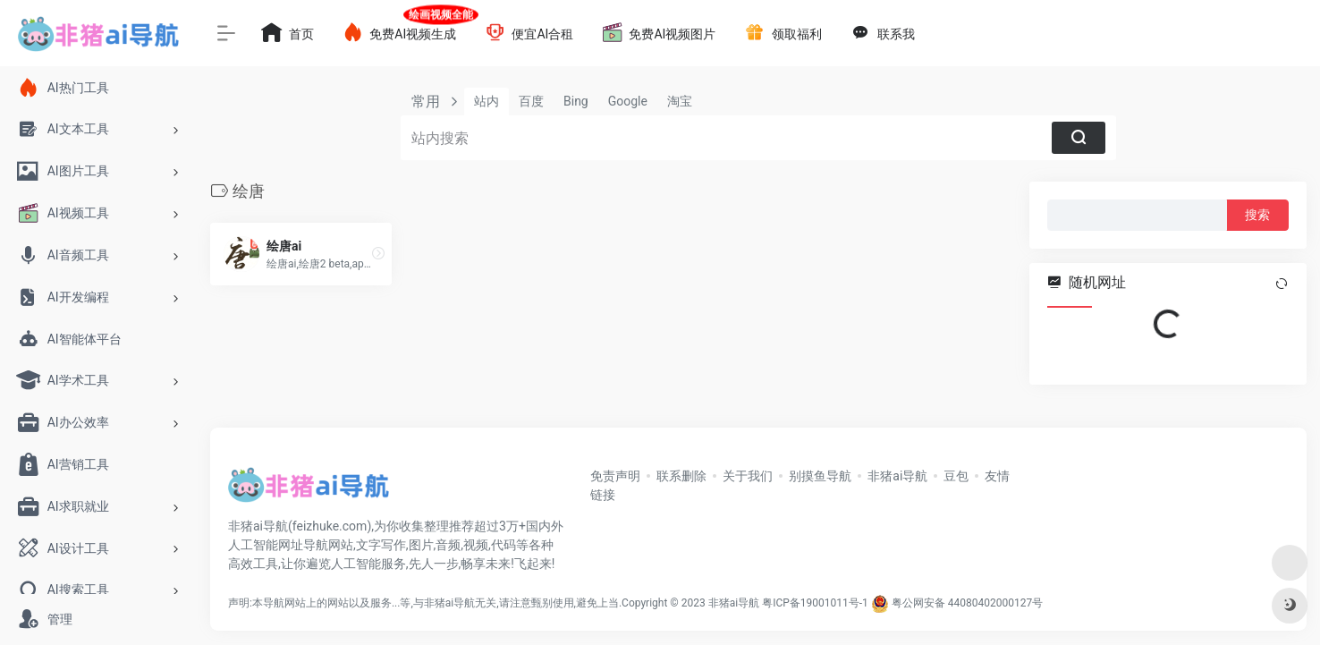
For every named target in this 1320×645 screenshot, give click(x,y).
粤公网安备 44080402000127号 (967, 603)
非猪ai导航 (897, 476)
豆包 (956, 476)
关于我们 (748, 476)
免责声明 (615, 476)
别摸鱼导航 (820, 476)
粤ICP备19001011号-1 (815, 603)
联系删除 (681, 476)
